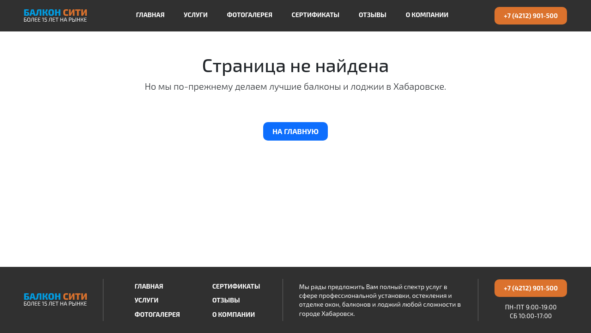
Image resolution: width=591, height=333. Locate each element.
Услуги (196, 14)
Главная (150, 14)
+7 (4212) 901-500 (531, 15)
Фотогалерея (249, 14)
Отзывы (372, 14)
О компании (427, 14)
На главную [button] (295, 131)
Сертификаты (316, 14)
